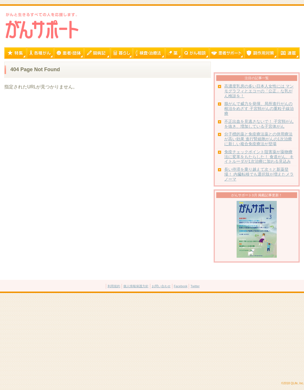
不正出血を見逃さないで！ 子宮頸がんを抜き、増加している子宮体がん (259, 124)
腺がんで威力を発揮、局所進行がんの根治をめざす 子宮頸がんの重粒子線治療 (259, 109)
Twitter (195, 286)
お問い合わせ (161, 286)
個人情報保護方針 (136, 286)
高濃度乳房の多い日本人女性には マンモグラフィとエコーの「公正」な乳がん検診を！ (259, 91)
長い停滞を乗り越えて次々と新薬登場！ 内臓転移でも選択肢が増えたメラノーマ (259, 174)
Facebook (180, 286)
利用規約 (114, 286)
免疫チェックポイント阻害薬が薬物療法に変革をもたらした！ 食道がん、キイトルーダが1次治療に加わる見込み (259, 157)
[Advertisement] (152, 337)
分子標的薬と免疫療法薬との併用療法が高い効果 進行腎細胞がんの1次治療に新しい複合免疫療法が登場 (258, 139)
